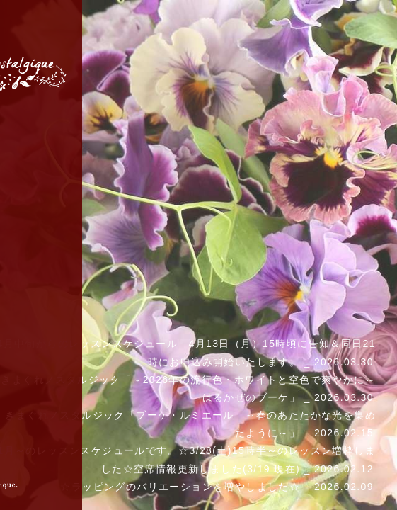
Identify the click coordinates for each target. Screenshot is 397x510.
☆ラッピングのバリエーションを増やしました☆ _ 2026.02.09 (217, 486)
